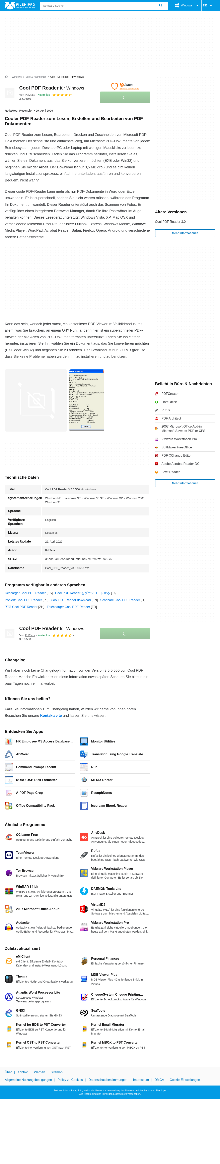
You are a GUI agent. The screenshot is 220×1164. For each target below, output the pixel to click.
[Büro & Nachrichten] (35, 77)
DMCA (159, 1080)
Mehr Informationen (185, 233)
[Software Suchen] (161, 6)
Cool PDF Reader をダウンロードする (82, 593)
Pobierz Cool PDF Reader (23, 600)
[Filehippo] (20, 5)
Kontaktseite (51, 716)
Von (27, 94)
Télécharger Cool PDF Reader (68, 607)
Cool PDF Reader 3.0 (170, 221)
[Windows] (17, 77)
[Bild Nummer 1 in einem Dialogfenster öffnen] (86, 400)
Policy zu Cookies (70, 1080)
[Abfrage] (104, 6)
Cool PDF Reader (51, 88)
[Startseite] (6, 77)
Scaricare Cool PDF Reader (120, 600)
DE (208, 5)
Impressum (141, 1080)
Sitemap (57, 1072)
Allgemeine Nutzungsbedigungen (28, 1080)
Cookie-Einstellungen (185, 1080)
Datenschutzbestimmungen (107, 1080)
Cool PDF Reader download (71, 600)
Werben (39, 1072)
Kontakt (22, 1072)
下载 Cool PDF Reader (21, 607)
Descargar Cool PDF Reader (25, 593)
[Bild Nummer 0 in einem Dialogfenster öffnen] (36, 400)
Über (8, 1072)
